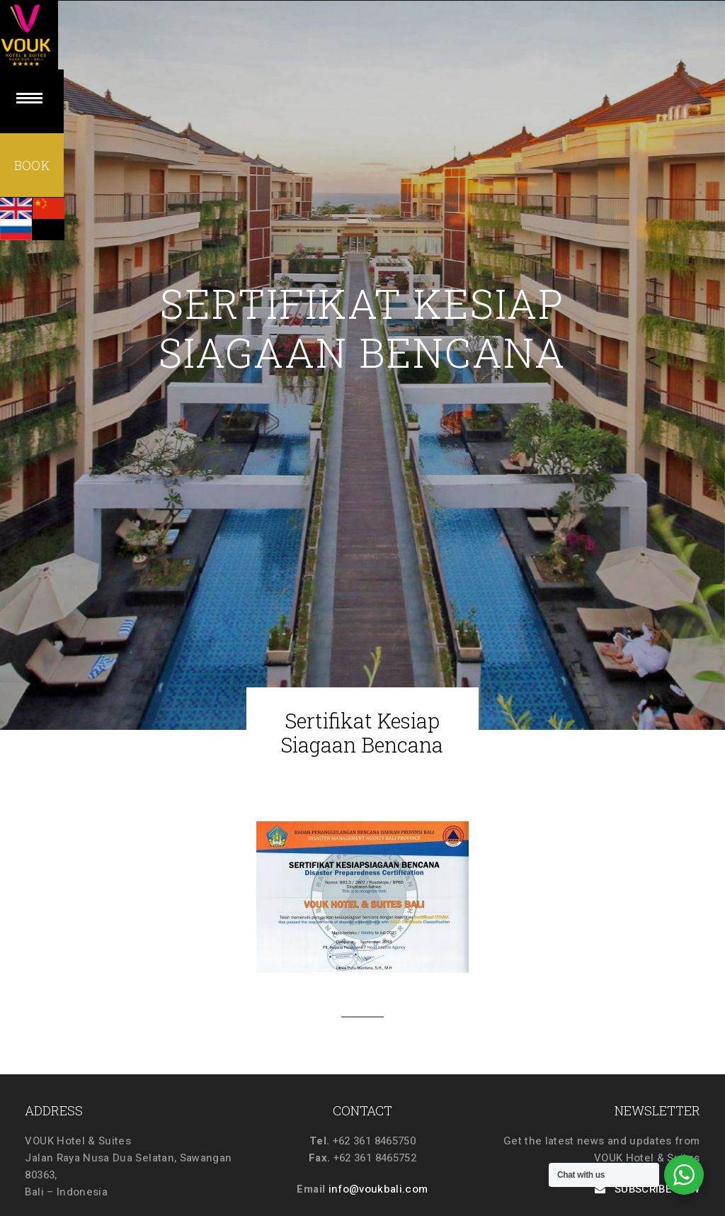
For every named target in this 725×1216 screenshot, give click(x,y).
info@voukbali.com (378, 1189)
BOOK (32, 166)
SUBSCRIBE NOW (647, 1189)
